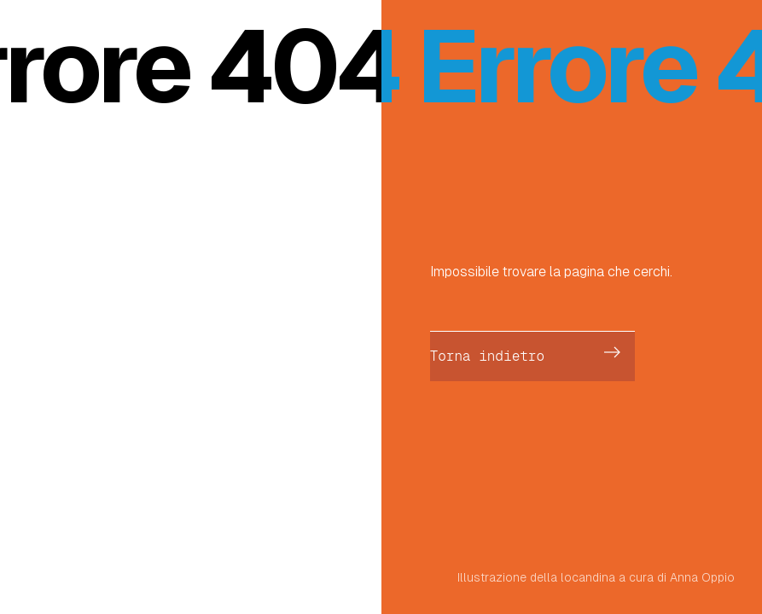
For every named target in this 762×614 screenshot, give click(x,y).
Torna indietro (487, 356)
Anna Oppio (702, 577)
